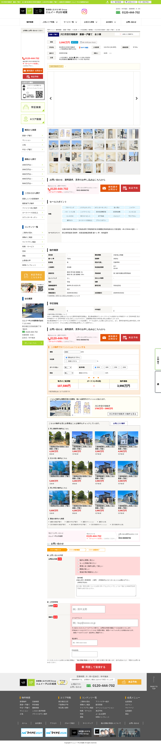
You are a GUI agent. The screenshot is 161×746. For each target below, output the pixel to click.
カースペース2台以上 (30, 213)
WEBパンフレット (29, 265)
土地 (24, 145)
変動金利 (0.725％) (73, 357)
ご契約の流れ (27, 233)
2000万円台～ (27, 169)
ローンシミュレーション (35, 88)
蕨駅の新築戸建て (56, 522)
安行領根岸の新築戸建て (58, 524)
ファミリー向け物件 (29, 208)
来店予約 (132, 684)
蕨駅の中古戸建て (72, 522)
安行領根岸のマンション (99, 524)
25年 (114, 367)
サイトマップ (88, 725)
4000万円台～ (27, 179)
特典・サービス (28, 246)
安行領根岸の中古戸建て (79, 524)
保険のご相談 (27, 237)
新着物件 (23, 704)
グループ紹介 (70, 725)
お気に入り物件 (119, 423)
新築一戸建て (27, 136)
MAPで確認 (83, 47)
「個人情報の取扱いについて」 (86, 662)
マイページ (129, 710)
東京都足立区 (63, 704)
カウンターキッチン (29, 217)
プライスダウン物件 (39, 716)
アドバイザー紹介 (102, 704)
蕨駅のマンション (88, 522)
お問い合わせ (131, 22)
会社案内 (38, 725)
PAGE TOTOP (154, 690)
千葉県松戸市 (63, 707)
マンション (26, 140)
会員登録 (128, 704)
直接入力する (72, 361)
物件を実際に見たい (81, 560)
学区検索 (35, 707)
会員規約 (128, 713)
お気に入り (131, 2)
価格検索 (35, 710)
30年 (106, 367)
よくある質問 (101, 716)
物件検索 (30, 22)
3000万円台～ (27, 174)
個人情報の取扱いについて (111, 725)
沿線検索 (35, 704)
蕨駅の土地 (102, 522)
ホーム (24, 725)
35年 (97, 367)
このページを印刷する (34, 85)
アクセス (53, 725)
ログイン (128, 707)
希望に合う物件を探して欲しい (86, 566)
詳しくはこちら (30, 343)
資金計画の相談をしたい (83, 572)
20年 (123, 367)
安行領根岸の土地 (117, 524)
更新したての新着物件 (30, 199)
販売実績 (99, 707)
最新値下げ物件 (28, 203)
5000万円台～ (27, 183)
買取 (24, 256)
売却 (24, 251)
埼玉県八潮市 (63, 710)
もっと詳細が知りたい (82, 563)
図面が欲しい (79, 569)
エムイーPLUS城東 (55, 536)
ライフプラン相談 (29, 242)
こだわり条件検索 (39, 713)
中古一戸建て (27, 149)
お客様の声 (26, 260)
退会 (127, 716)
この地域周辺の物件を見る (67, 49)
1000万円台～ (27, 165)
